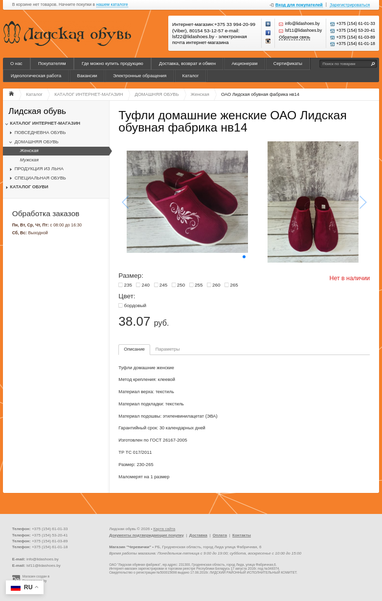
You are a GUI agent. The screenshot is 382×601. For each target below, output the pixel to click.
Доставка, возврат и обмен (187, 63)
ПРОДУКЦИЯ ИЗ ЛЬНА (39, 168)
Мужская (29, 159)
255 (199, 285)
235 (128, 285)
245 (163, 285)
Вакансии (87, 75)
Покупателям (52, 63)
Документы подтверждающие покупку (146, 535)
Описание (134, 349)
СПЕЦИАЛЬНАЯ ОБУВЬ (40, 178)
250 (181, 285)
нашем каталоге (112, 4)
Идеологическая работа (36, 75)
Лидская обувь (37, 111)
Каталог (190, 75)
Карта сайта (164, 529)
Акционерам (244, 63)
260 (216, 285)
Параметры (168, 349)
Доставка (198, 535)
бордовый (135, 305)
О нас (16, 63)
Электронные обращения (139, 75)
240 (146, 285)
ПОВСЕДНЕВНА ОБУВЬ (40, 132)
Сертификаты (287, 63)
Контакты (241, 535)
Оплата (220, 535)
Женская (29, 150)
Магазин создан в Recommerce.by (35, 578)
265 (234, 285)
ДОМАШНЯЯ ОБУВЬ (37, 141)
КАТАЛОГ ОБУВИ (29, 186)
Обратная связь (294, 37)
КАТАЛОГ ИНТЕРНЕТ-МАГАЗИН (45, 123)
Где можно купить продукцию (112, 63)
